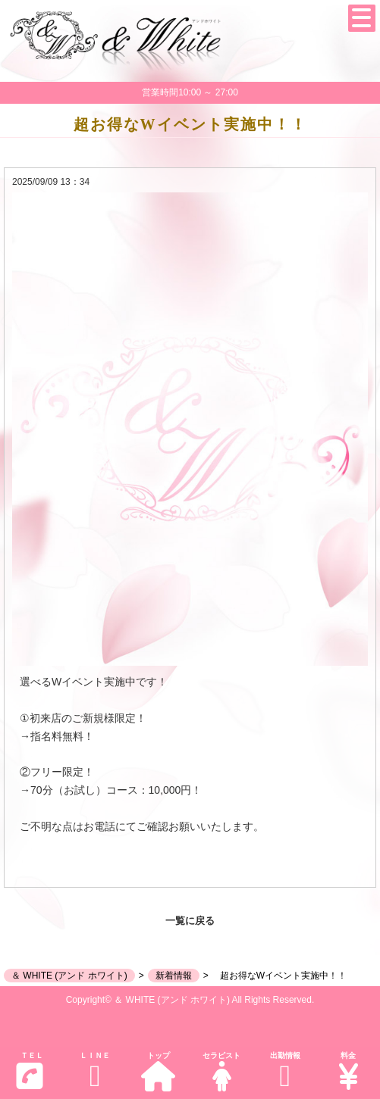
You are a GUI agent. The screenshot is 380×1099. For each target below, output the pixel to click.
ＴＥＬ (29, 1071)
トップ (158, 1071)
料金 (347, 1071)
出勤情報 (284, 1071)
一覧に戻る (190, 920)
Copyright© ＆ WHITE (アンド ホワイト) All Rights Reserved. (190, 999)
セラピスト (221, 1071)
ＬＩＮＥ (94, 1071)
